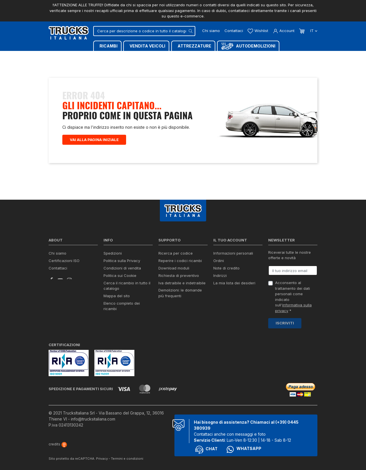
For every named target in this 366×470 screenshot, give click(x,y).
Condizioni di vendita (122, 268)
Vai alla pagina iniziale (94, 139)
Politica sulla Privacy (122, 260)
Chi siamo (211, 30)
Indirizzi (220, 275)
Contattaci (233, 30)
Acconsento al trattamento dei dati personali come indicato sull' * (293, 296)
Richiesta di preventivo (178, 275)
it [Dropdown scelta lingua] (313, 30)
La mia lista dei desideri (234, 283)
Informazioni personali (233, 253)
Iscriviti (285, 323)
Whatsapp (243, 449)
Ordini (218, 260)
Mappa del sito (117, 295)
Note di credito (226, 268)
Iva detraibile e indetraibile (182, 283)
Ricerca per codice (175, 253)
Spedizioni (113, 253)
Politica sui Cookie (120, 275)
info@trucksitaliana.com (93, 419)
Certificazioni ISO (64, 260)
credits (58, 444)
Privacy (102, 459)
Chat (206, 450)
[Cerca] (144, 31)
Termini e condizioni (127, 459)
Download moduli (173, 268)
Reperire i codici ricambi (180, 260)
